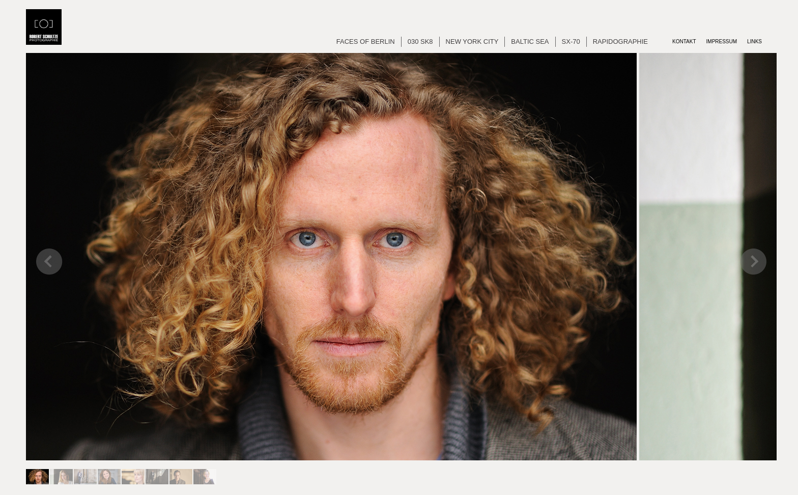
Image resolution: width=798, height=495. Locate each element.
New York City (472, 41)
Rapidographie (620, 41)
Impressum (721, 41)
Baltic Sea (530, 41)
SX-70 (571, 41)
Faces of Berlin (365, 41)
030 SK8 (420, 41)
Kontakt (684, 41)
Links (754, 41)
